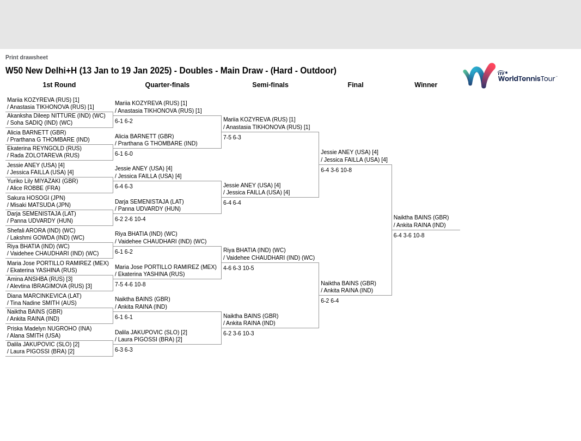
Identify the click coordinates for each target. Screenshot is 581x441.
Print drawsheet (26, 57)
